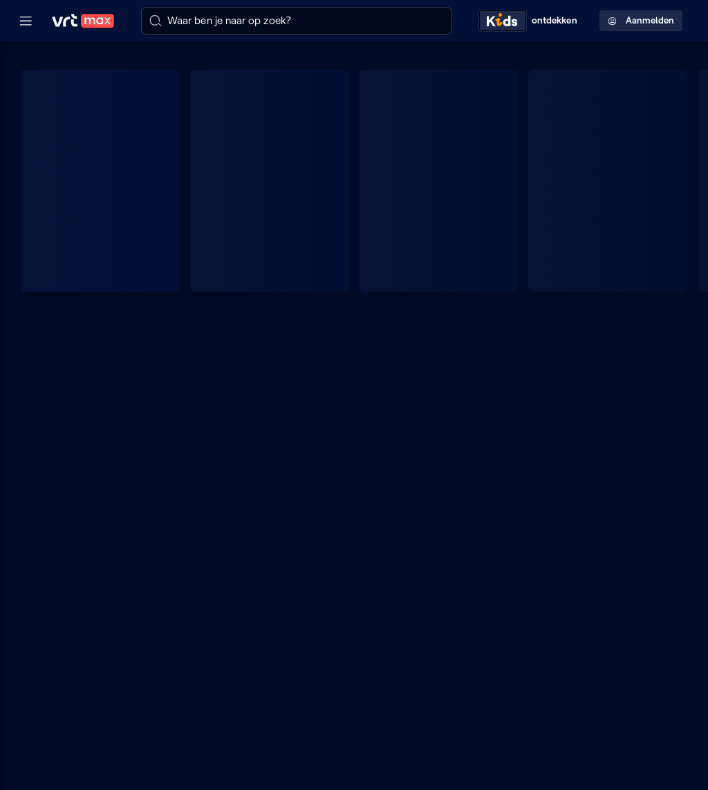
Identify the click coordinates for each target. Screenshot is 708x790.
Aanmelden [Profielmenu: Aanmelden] (641, 20)
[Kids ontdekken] (531, 20)
